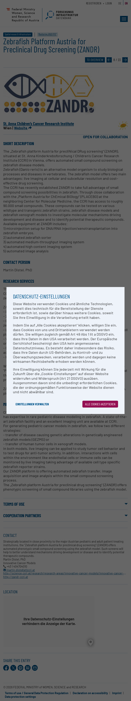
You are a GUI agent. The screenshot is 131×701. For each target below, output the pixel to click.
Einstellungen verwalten (32, 404)
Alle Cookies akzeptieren (100, 404)
